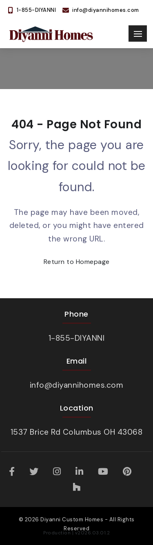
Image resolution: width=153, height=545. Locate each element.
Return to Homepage (77, 261)
